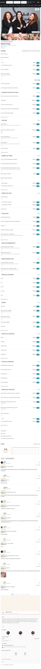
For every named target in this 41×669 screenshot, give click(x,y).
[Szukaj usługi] (31, 51)
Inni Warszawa (6, 664)
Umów (38, 62)
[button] (9, 2)
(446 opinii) (5, 46)
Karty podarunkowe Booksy (6, 41)
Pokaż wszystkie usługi (4, 117)
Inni (3, 664)
